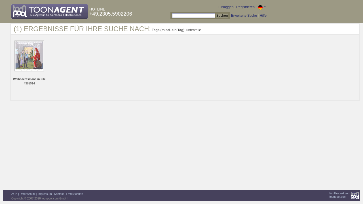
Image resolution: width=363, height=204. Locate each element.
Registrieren (245, 7)
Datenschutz (27, 194)
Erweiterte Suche (244, 16)
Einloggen (225, 7)
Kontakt (59, 194)
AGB (14, 194)
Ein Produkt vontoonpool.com (339, 195)
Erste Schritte (74, 194)
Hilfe (263, 16)
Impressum (45, 194)
